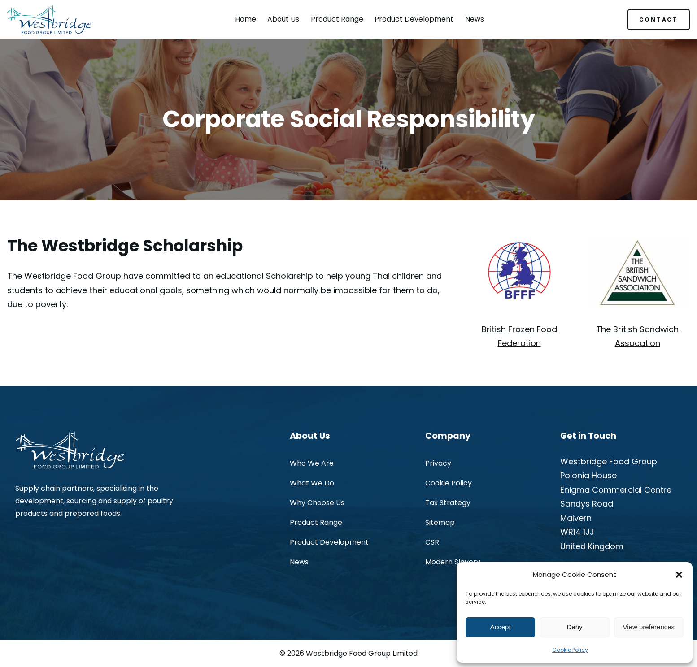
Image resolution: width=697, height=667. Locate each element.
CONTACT (658, 19)
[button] (679, 574)
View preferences (649, 627)
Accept (500, 627)
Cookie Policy (570, 650)
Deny (574, 627)
